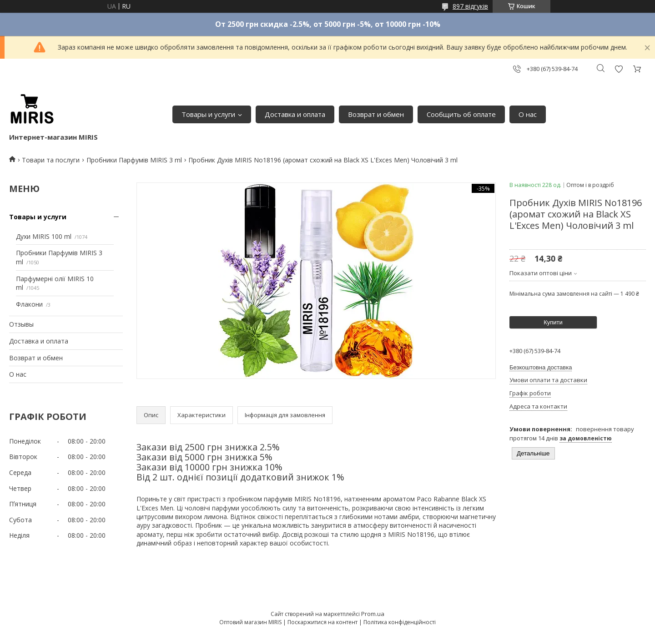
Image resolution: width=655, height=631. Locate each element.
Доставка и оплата (295, 114)
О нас (528, 114)
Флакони (29, 304)
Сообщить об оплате (461, 114)
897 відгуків (470, 6)
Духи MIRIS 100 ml (43, 236)
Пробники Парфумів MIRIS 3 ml (134, 160)
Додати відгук (619, 69)
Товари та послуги (51, 160)
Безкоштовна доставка (540, 367)
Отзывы (21, 324)
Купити (553, 322)
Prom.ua (372, 614)
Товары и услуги (208, 114)
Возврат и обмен (376, 114)
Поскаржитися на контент (322, 622)
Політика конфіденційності (399, 622)
